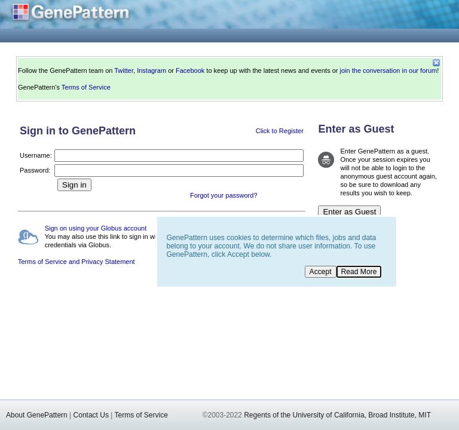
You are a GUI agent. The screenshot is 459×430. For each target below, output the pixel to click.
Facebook (190, 70)
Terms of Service (86, 87)
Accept (321, 272)
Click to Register (280, 130)
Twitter (123, 70)
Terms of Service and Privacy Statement (76, 261)
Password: (35, 170)
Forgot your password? (224, 195)
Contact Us (91, 415)
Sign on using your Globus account (96, 228)
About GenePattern (37, 415)
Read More (359, 272)
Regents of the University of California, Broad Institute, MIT (337, 415)
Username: (36, 155)
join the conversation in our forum (388, 70)
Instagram (151, 70)
